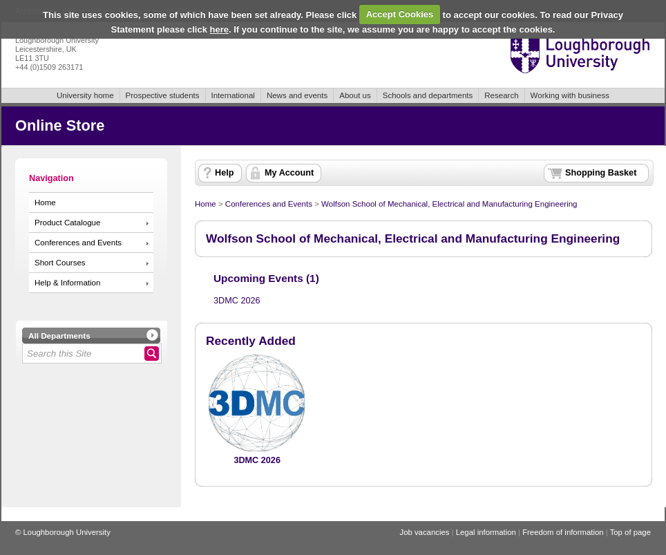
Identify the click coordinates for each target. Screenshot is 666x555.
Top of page (630, 532)
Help (224, 173)
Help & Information (67, 283)
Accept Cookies (400, 14)
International (233, 95)
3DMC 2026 (236, 300)
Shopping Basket (600, 173)
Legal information (486, 532)
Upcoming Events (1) (266, 278)
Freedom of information (562, 532)
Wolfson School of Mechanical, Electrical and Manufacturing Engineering (449, 204)
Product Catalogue (67, 222)
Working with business (570, 95)
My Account (289, 173)
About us (354, 95)
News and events (297, 95)
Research (501, 95)
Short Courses (60, 262)
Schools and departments (428, 95)
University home (85, 95)
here (219, 29)
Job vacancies (424, 532)
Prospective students (163, 95)
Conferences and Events (78, 242)
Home (45, 202)
